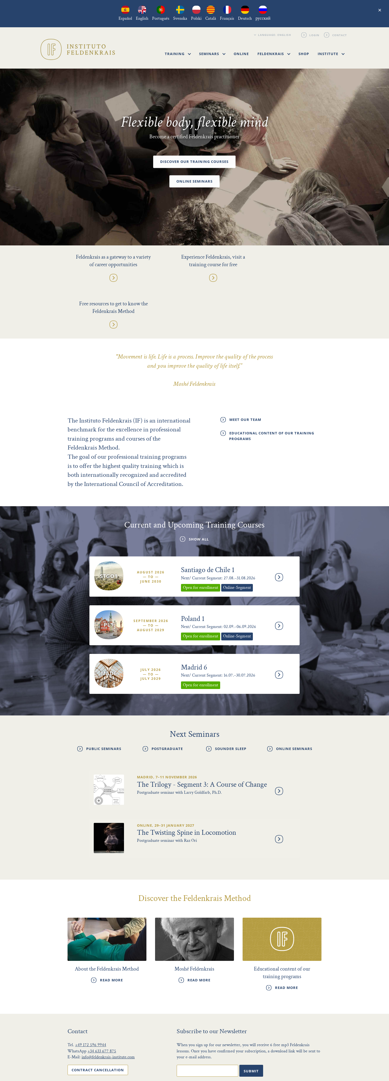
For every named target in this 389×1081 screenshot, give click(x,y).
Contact (340, 35)
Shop (304, 53)
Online (241, 53)
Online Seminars (194, 181)
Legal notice (291, 1060)
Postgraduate (167, 700)
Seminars (212, 53)
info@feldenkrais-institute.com (108, 1008)
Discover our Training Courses (194, 162)
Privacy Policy (260, 1060)
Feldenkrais (273, 53)
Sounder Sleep (230, 700)
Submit (251, 1021)
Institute (331, 53)
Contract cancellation (98, 1020)
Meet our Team (245, 373)
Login (314, 35)
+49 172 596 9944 (90, 996)
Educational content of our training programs (271, 389)
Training (178, 53)
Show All (199, 493)
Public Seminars (103, 700)
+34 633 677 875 (102, 1002)
